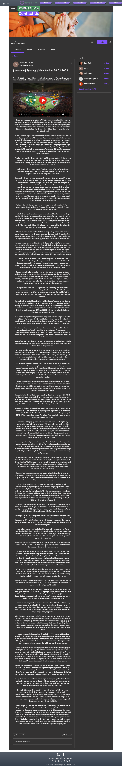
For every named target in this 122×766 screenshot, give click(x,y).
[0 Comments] (67, 735)
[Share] (71, 63)
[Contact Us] (28, 13)
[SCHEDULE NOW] (28, 8)
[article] (43, 403)
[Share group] (110, 42)
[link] (17, 50)
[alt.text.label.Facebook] (8, 4)
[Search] (92, 42)
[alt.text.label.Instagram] (4, 4)
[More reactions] (22, 735)
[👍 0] (15, 735)
